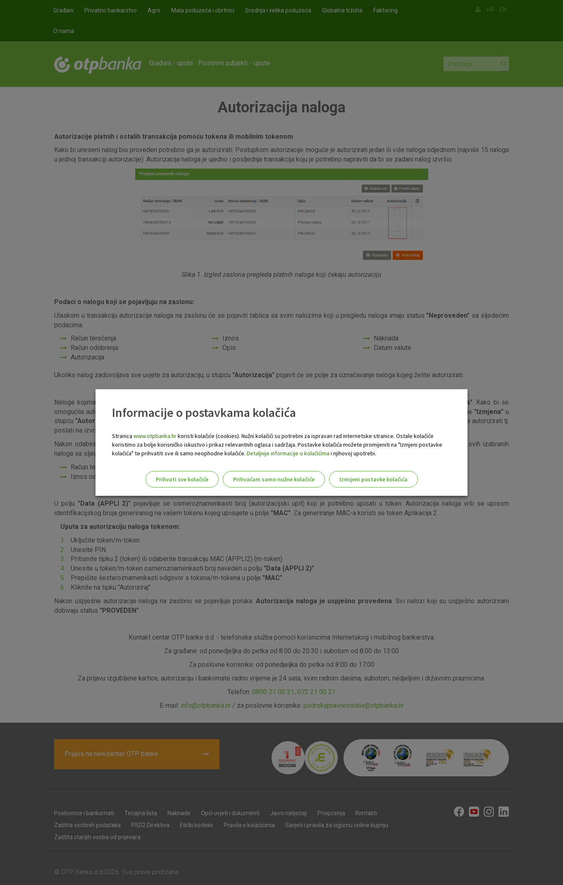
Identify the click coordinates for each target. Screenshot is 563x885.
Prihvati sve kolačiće (182, 479)
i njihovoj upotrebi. (352, 453)
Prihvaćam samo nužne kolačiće (274, 479)
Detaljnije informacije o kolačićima (288, 453)
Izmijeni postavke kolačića (373, 479)
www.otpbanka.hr (155, 436)
